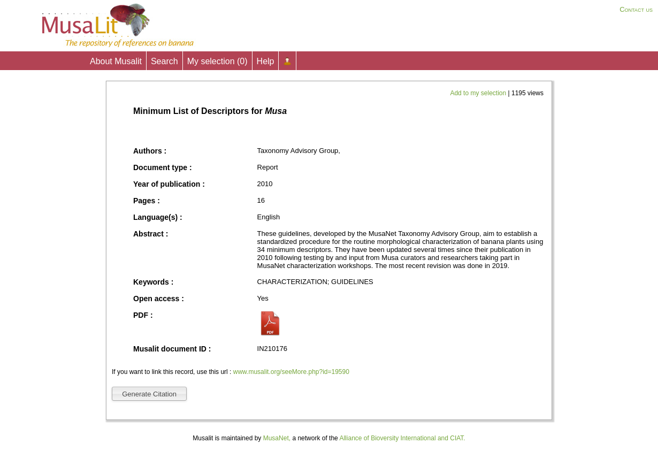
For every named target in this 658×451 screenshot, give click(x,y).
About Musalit (116, 61)
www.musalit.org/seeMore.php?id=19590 (291, 372)
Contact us (636, 9)
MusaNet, (276, 438)
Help (265, 61)
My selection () (217, 61)
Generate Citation (149, 394)
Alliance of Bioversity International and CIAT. (402, 438)
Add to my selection (479, 93)
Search (164, 61)
